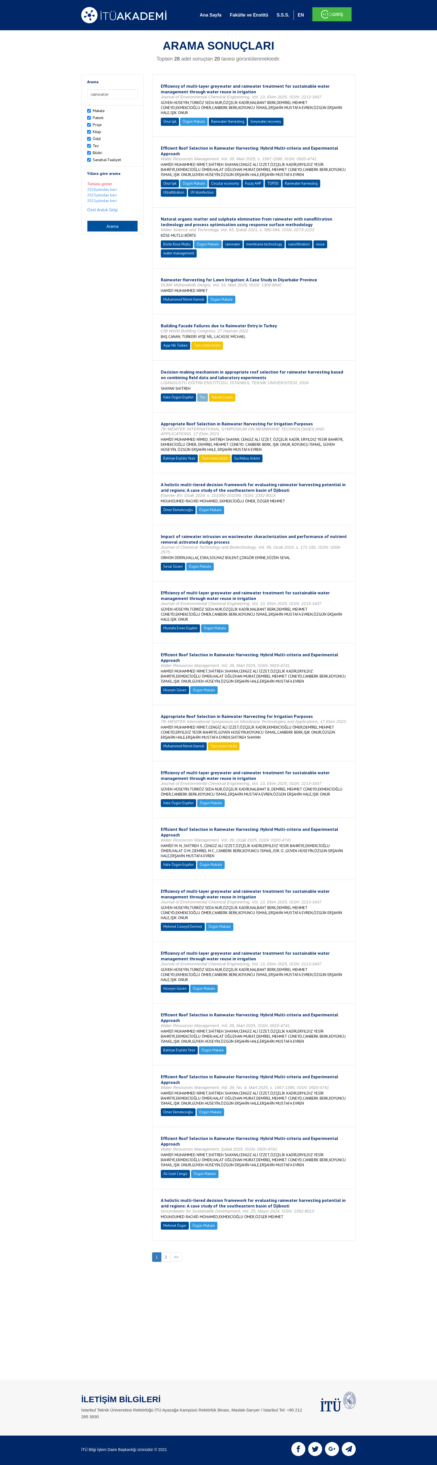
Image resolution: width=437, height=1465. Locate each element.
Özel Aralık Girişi (102, 209)
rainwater (232, 244)
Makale (99, 110)
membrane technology (264, 244)
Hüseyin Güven (175, 690)
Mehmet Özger (174, 1225)
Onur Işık (169, 121)
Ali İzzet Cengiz (175, 1173)
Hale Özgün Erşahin (178, 397)
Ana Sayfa (210, 15)
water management (178, 253)
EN (301, 15)
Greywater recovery (265, 121)
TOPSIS (273, 183)
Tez (96, 145)
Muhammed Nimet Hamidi (183, 299)
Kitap (97, 131)
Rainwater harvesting (301, 183)
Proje (97, 124)
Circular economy (225, 183)
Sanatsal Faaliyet (107, 159)
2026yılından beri (102, 189)
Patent (98, 117)
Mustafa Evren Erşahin (180, 628)
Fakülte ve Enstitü (249, 15)
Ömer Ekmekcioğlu (178, 509)
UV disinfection (202, 192)
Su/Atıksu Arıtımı (247, 458)
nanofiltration (299, 244)
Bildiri (97, 152)
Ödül (97, 138)
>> (176, 1257)
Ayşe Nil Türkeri (175, 345)
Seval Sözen (173, 566)
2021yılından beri (102, 200)
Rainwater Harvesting (227, 121)
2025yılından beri (102, 195)
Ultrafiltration (173, 192)
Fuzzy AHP (253, 183)
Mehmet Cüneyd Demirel (182, 926)
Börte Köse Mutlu (176, 244)
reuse (320, 244)
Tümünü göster (99, 183)
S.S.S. (282, 15)
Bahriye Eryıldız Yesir (179, 458)
